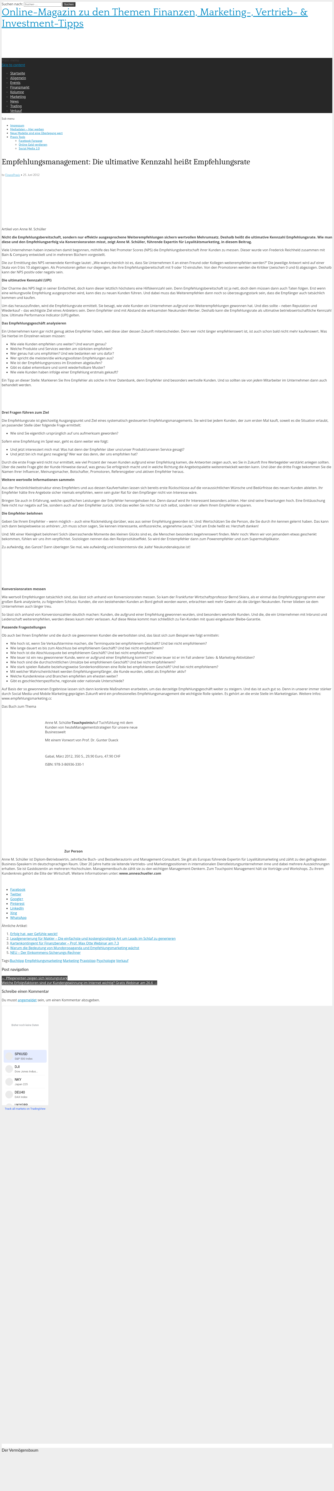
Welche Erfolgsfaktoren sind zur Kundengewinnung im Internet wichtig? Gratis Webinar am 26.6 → (79, 982)
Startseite (17, 73)
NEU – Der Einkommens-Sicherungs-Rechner (45, 952)
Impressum (17, 125)
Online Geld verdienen (33, 144)
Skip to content (13, 65)
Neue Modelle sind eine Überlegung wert (36, 133)
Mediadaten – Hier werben (27, 129)
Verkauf (16, 110)
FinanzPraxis (12, 175)
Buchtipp (17, 960)
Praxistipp (88, 960)
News (14, 101)
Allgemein (18, 78)
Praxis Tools (17, 137)
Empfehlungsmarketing (43, 960)
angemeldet (27, 1000)
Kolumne (17, 92)
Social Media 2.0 (29, 148)
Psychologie (105, 960)
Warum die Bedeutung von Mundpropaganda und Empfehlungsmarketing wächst (74, 948)
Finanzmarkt (19, 87)
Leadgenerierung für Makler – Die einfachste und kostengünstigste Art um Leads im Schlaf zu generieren (93, 938)
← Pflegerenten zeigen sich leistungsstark (35, 978)
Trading (16, 106)
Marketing (18, 96)
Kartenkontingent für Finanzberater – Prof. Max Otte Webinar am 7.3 (64, 943)
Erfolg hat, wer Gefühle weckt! (34, 933)
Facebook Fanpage (30, 141)
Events (15, 82)
